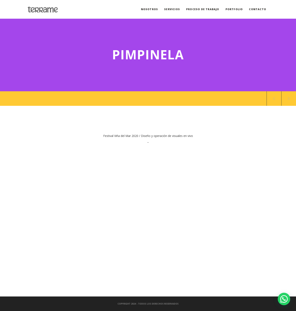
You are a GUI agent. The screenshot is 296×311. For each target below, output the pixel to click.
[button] (284, 299)
